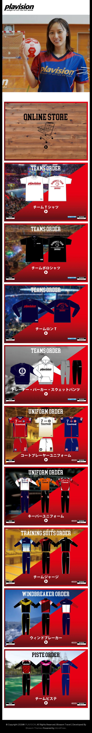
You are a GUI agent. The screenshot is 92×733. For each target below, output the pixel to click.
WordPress (60, 728)
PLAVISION (30, 724)
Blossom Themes (34, 728)
